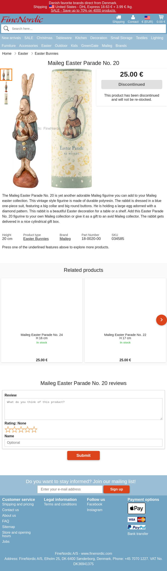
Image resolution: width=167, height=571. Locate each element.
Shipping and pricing (18, 504)
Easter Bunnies (36, 238)
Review (11, 395)
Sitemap (8, 527)
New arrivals (11, 38)
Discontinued (132, 84)
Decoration (98, 38)
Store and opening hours (16, 534)
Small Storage (122, 38)
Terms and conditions (60, 504)
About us (9, 515)
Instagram (94, 510)
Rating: (15, 423)
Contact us (10, 510)
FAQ (5, 521)
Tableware (64, 38)
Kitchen (81, 38)
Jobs (6, 541)
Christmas (44, 38)
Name (9, 436)
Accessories (28, 46)
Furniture (9, 46)
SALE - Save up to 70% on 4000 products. (83, 10)
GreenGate (89, 46)
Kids (74, 46)
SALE (28, 38)
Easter (46, 46)
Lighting (157, 38)
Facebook (94, 504)
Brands (121, 46)
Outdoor (61, 46)
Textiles (141, 38)
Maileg (107, 46)
